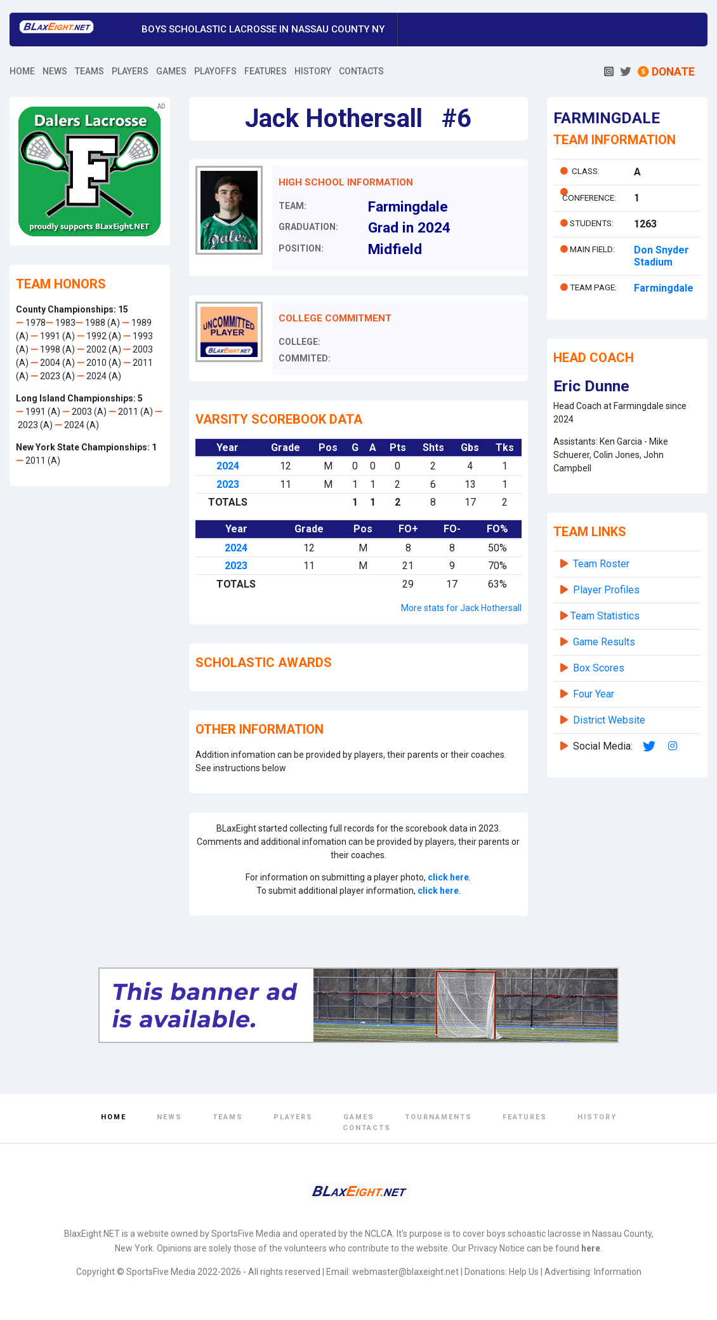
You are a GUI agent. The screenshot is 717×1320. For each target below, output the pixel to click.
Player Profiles (606, 590)
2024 (227, 466)
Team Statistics (605, 616)
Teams (228, 1117)
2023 (227, 484)
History (597, 1117)
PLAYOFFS (215, 71)
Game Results (604, 642)
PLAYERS (130, 71)
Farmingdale (664, 288)
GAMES (171, 71)
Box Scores (598, 668)
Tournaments (438, 1117)
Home (113, 1117)
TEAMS (89, 71)
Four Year (593, 694)
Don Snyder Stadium (661, 256)
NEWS (55, 71)
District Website (609, 720)
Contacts (367, 1128)
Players (293, 1117)
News (169, 1117)
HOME (22, 71)
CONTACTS (361, 71)
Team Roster (601, 564)
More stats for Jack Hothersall (461, 608)
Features (525, 1117)
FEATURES (265, 71)
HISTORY (312, 71)
